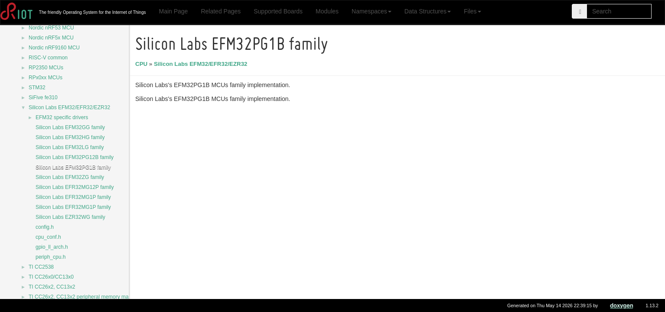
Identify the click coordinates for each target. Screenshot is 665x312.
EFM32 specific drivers (62, 117)
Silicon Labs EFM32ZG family (70, 177)
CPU (143, 64)
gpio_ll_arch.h (52, 247)
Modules (327, 11)
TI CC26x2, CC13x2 (52, 287)
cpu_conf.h (48, 237)
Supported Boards (278, 11)
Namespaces (371, 11)
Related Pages (221, 11)
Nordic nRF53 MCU (51, 28)
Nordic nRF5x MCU (51, 38)
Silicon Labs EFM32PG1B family (73, 167)
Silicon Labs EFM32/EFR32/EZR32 (69, 107)
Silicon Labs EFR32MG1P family (73, 197)
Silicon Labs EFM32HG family (70, 137)
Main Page (173, 11)
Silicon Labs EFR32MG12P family (75, 187)
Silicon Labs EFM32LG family (70, 147)
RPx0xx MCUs (45, 78)
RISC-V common (48, 58)
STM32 (37, 87)
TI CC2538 (41, 267)
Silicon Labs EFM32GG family (70, 127)
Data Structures (427, 11)
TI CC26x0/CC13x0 (51, 277)
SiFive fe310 (43, 97)
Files (472, 11)
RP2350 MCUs (46, 68)
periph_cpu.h (50, 257)
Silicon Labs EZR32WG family (70, 217)
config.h (45, 227)
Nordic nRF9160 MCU (54, 48)
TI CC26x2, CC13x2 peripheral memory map (80, 297)
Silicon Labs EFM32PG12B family (75, 157)
